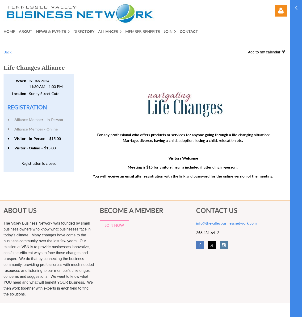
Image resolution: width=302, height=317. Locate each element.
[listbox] (267, 52)
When (21, 80)
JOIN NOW (114, 225)
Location (19, 93)
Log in (281, 11)
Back (8, 52)
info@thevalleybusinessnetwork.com (226, 223)
